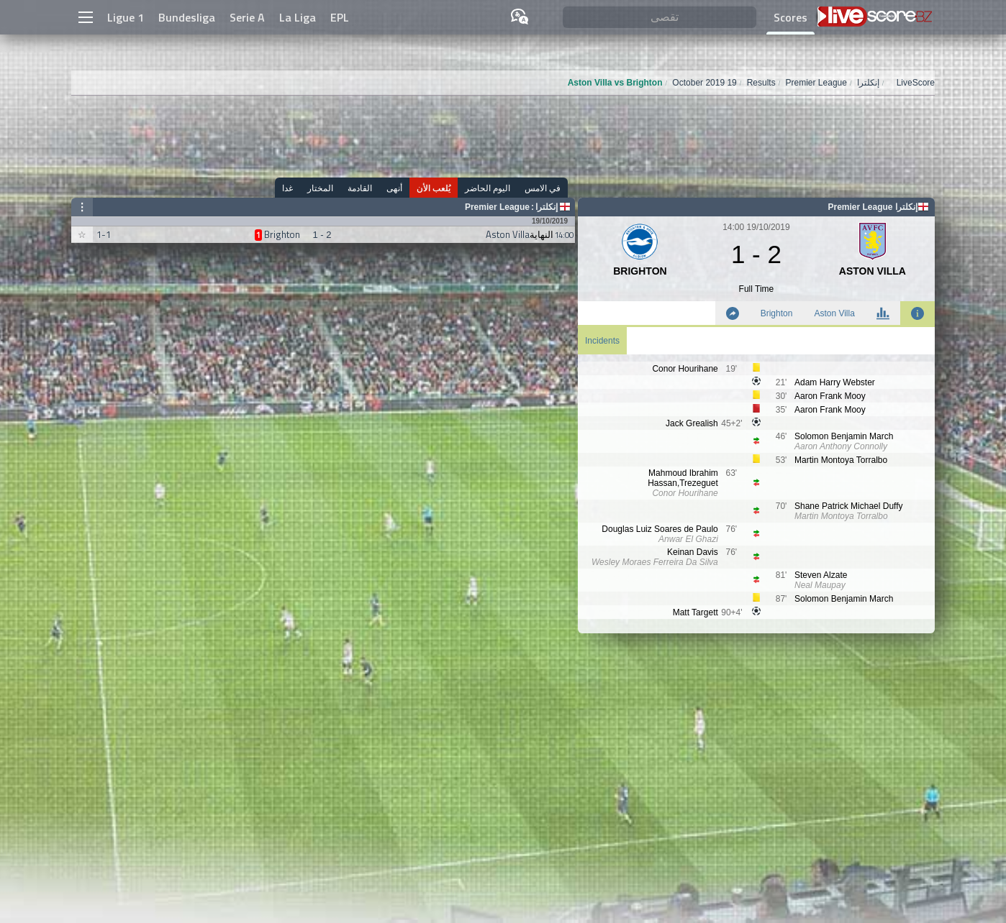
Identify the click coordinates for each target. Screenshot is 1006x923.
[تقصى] (659, 17)
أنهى (394, 188)
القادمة (360, 188)
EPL (339, 17)
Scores (790, 17)
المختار (320, 188)
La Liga (297, 17)
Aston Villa (834, 313)
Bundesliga (186, 17)
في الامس (543, 188)
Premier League (497, 207)
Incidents (602, 341)
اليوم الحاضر (487, 188)
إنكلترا (546, 207)
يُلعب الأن (433, 188)
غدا (287, 188)
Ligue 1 (125, 17)
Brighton (777, 313)
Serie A (247, 17)
